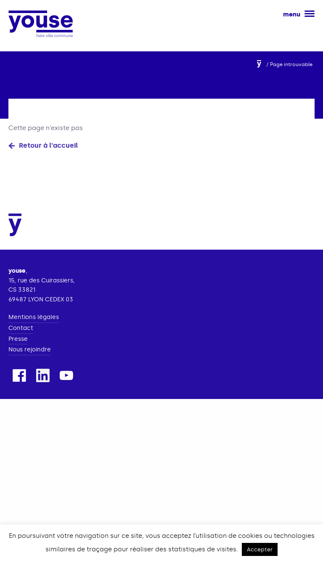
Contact (20, 338)
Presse (18, 349)
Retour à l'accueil (48, 147)
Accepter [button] (260, 549)
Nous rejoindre (29, 359)
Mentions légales (33, 327)
